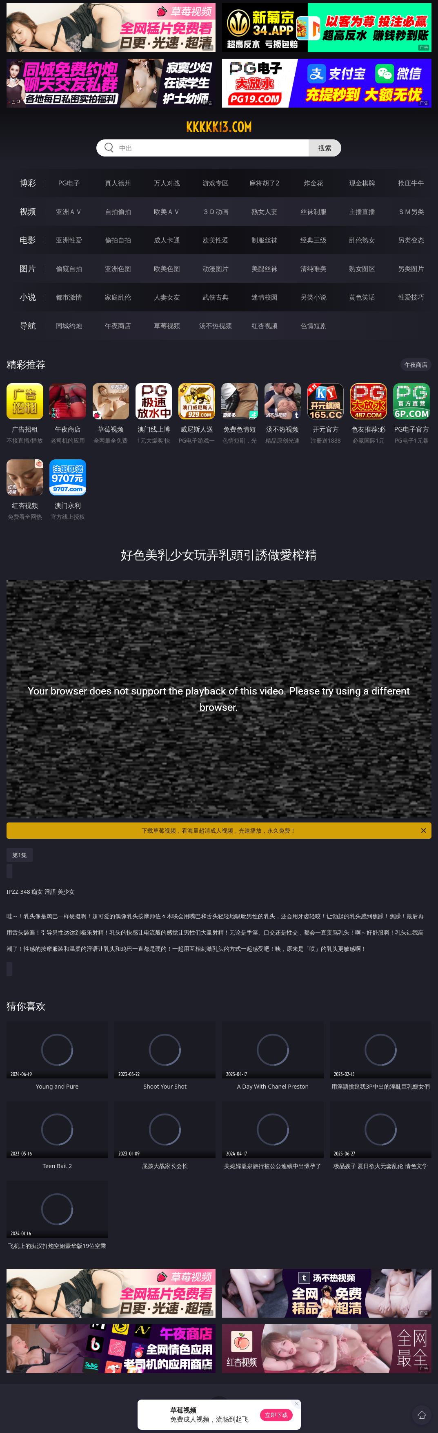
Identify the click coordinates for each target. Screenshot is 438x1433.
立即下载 (276, 1415)
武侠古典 (215, 297)
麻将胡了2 (264, 183)
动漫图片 (215, 268)
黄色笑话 (362, 297)
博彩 (28, 182)
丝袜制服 (313, 211)
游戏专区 (215, 183)
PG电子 (69, 183)
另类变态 (411, 240)
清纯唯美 (313, 268)
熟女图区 (362, 268)
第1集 (19, 855)
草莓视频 (167, 325)
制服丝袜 (264, 240)
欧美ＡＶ (167, 211)
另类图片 (411, 268)
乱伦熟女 (362, 240)
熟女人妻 (264, 211)
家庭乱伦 (118, 297)
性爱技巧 (411, 297)
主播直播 (362, 211)
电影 (28, 239)
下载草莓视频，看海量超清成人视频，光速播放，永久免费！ (284, 831)
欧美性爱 (215, 240)
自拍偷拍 (118, 211)
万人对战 (167, 183)
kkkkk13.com (219, 127)
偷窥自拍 (69, 268)
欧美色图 (167, 268)
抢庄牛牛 (411, 183)
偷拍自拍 (118, 240)
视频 (28, 211)
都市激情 (69, 297)
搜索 (324, 147)
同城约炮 (69, 325)
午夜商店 (118, 325)
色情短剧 (313, 325)
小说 (28, 296)
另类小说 (313, 297)
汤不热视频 (215, 325)
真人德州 (118, 183)
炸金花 (313, 183)
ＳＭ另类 (411, 211)
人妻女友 (167, 297)
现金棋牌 (362, 183)
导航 (28, 325)
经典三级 (313, 240)
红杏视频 (264, 325)
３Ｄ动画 (215, 211)
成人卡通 (167, 240)
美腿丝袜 (264, 268)
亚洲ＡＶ (69, 211)
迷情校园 (264, 297)
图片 (28, 268)
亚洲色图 (118, 268)
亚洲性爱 (69, 240)
